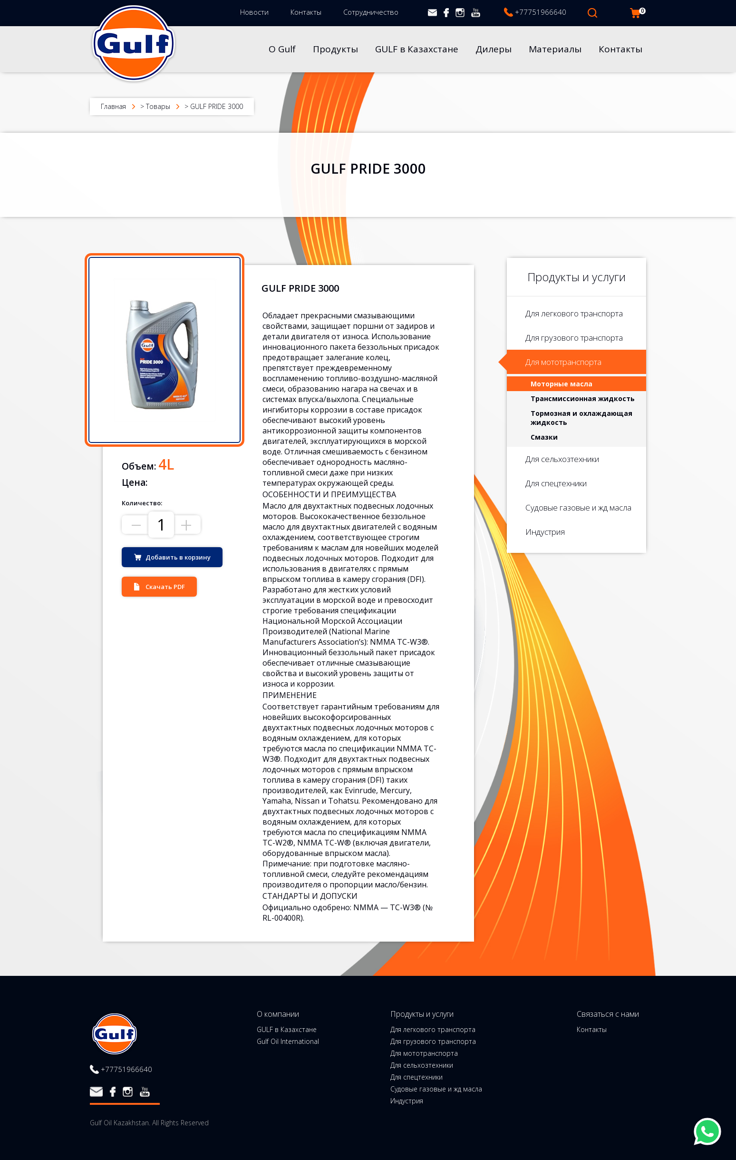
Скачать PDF (165, 586)
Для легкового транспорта (574, 313)
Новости (254, 12)
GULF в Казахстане (416, 49)
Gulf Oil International (288, 1041)
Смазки (544, 437)
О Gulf (282, 49)
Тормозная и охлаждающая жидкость (581, 418)
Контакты (306, 12)
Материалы (555, 49)
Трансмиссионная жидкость (583, 398)
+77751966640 (540, 12)
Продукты (335, 49)
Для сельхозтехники (562, 458)
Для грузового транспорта (574, 337)
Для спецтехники (556, 483)
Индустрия (545, 531)
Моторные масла (561, 383)
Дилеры (493, 49)
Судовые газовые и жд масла (578, 507)
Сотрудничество (370, 12)
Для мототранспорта (563, 361)
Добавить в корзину (178, 557)
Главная (113, 106)
